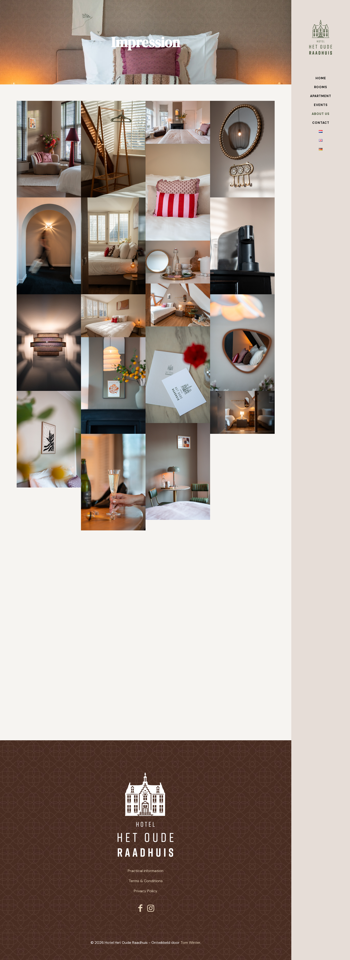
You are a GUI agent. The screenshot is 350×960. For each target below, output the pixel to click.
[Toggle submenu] (345, 105)
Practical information (145, 870)
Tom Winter (190, 942)
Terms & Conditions (146, 880)
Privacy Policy (145, 890)
